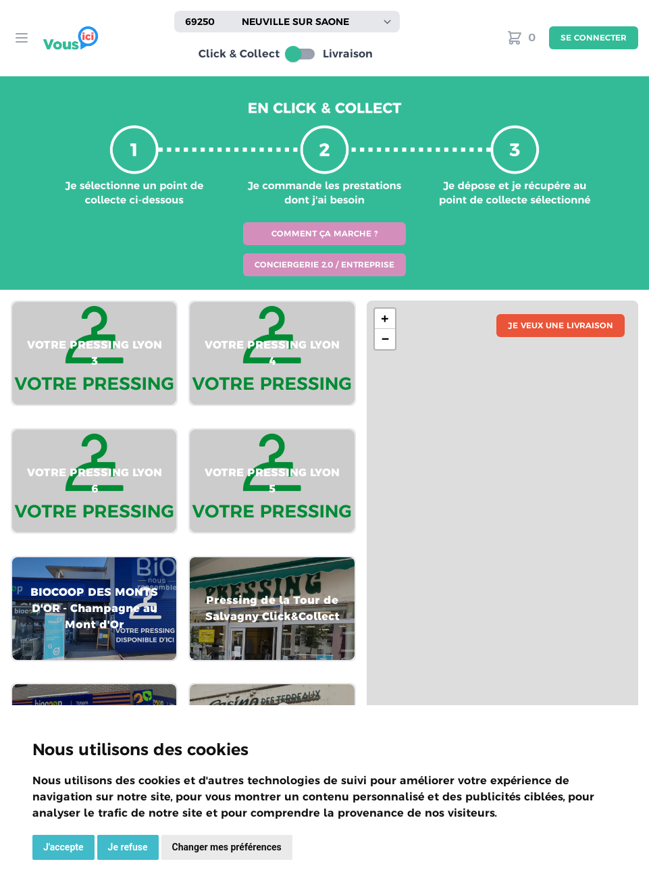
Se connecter (594, 37)
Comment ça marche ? (324, 233)
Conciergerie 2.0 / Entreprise (324, 264)
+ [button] (385, 318)
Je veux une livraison (560, 325)
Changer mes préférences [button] (227, 847)
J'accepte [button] (63, 847)
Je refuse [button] (128, 847)
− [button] (385, 339)
